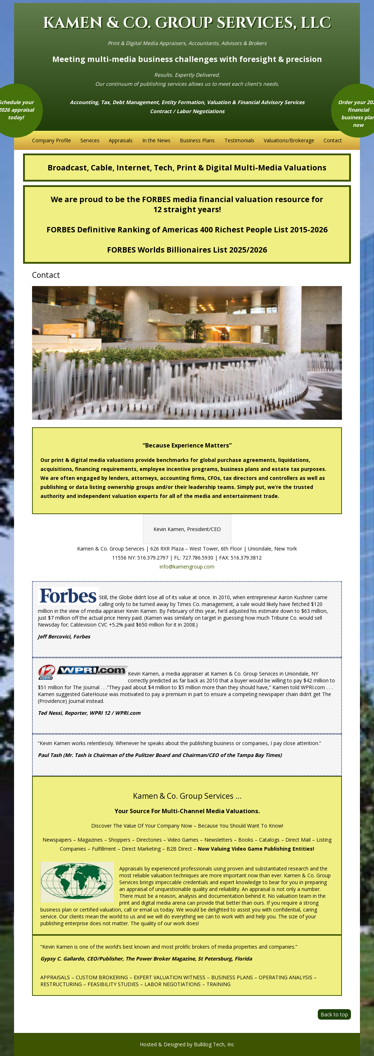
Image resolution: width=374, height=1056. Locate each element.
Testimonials (239, 140)
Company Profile (51, 140)
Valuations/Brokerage (289, 140)
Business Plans (197, 140)
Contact (333, 140)
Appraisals (121, 140)
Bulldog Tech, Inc (214, 1044)
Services (89, 140)
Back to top (334, 1014)
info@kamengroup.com (187, 566)
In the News (156, 140)
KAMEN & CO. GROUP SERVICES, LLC (187, 23)
